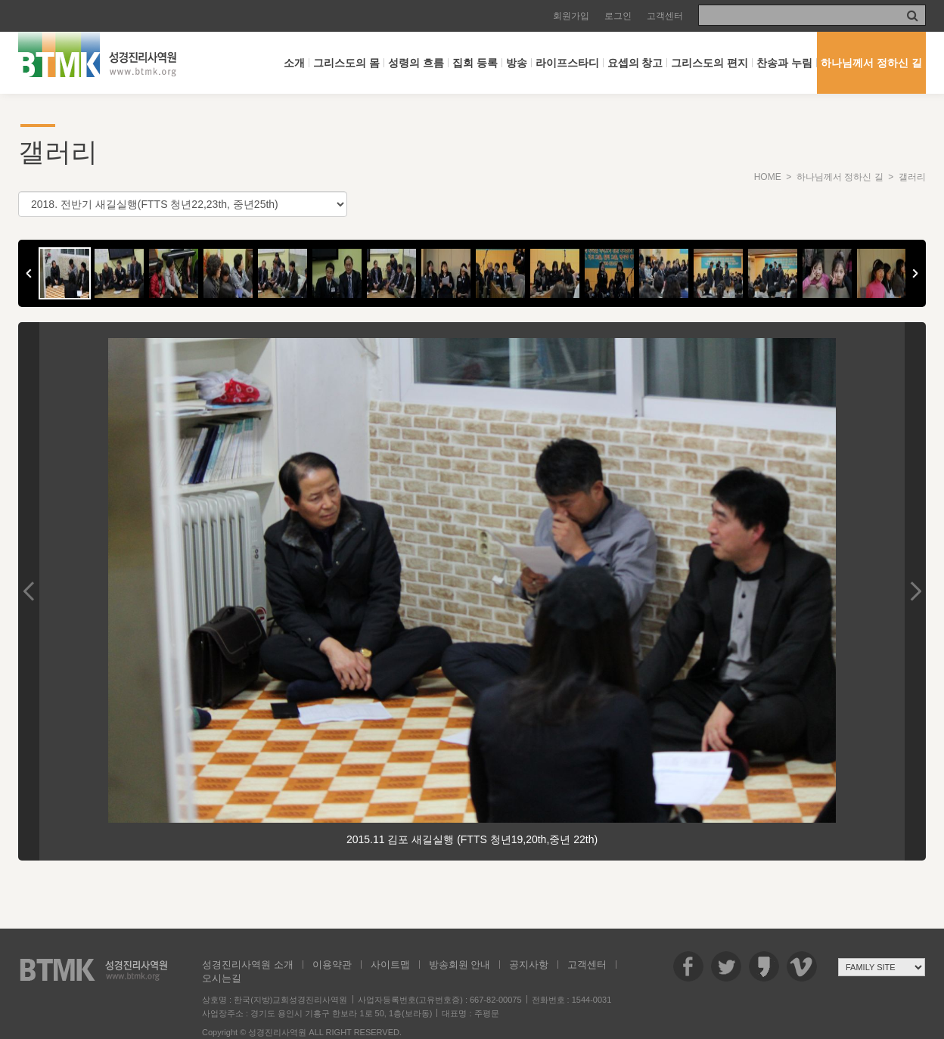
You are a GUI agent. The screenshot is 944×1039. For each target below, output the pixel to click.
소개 (294, 63)
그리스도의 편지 (709, 63)
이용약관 (332, 964)
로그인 (618, 16)
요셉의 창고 (635, 63)
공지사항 (528, 964)
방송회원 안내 (460, 964)
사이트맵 (390, 964)
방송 (516, 63)
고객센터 (665, 16)
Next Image (915, 591)
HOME (767, 177)
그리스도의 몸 (346, 63)
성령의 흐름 (416, 63)
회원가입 (571, 16)
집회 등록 (475, 63)
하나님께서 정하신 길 (871, 63)
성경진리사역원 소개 (247, 964)
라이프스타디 (567, 63)
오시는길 (221, 978)
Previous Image (28, 591)
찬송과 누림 (784, 63)
